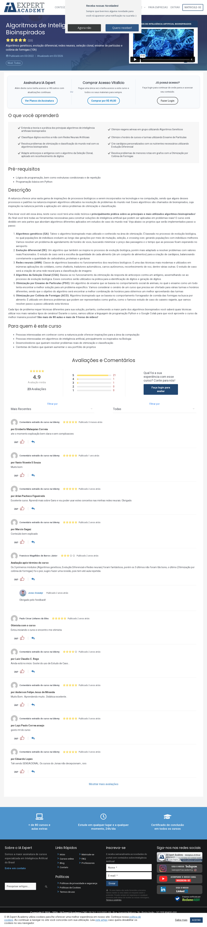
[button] (22, 441)
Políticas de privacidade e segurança (80, 882)
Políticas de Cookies (71, 886)
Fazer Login (167, 100)
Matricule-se (192, 7)
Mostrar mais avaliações (103, 783)
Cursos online (67, 857)
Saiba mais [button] (181, 920)
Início (63, 853)
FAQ (84, 857)
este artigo (101, 920)
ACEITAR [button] (196, 920)
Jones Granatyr (35, 592)
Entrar (175, 7)
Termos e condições (113, 899)
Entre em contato (15, 867)
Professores (89, 862)
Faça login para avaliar (161, 389)
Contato (64, 866)
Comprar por (103, 100)
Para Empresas (158, 7)
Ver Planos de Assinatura (39, 100)
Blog (62, 862)
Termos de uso (68, 891)
